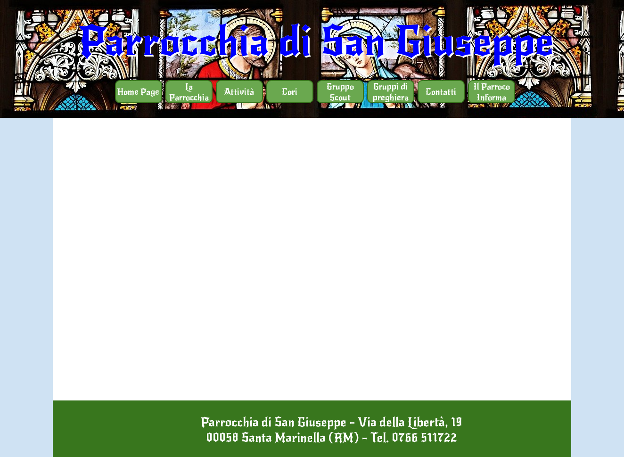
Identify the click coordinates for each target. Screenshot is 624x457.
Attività (239, 91)
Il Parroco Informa (491, 92)
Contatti (441, 91)
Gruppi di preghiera (391, 92)
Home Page (138, 91)
